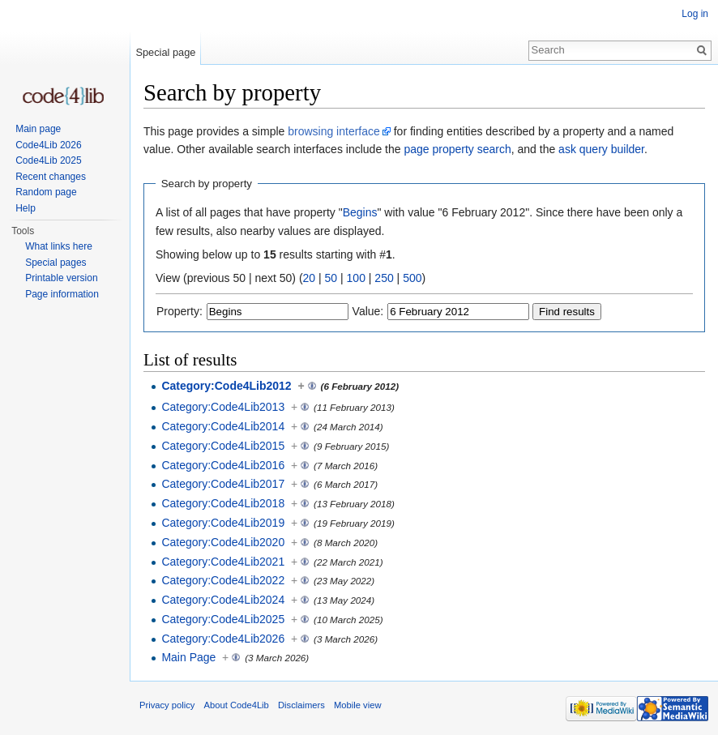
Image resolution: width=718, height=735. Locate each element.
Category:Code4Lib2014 (222, 426)
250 (383, 277)
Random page (45, 192)
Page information (62, 294)
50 (331, 277)
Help (25, 208)
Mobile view (357, 705)
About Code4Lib (236, 705)
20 (309, 277)
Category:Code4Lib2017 (222, 483)
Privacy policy (166, 705)
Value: (368, 311)
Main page (38, 129)
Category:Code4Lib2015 (222, 445)
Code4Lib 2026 (48, 145)
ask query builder (601, 149)
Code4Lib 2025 (48, 160)
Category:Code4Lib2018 (222, 503)
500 (412, 277)
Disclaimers (301, 705)
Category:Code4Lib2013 (222, 406)
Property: (179, 311)
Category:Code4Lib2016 (222, 465)
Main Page (188, 657)
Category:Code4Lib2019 (222, 522)
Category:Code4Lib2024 (222, 599)
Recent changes (50, 176)
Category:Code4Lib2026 (222, 638)
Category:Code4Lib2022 (222, 580)
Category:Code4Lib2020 (222, 542)
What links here (58, 246)
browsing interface (334, 131)
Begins (360, 212)
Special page (165, 52)
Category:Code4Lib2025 (222, 619)
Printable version (61, 278)
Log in (695, 13)
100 (356, 277)
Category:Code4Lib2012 (226, 385)
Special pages (55, 262)
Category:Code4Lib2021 (222, 561)
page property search (457, 149)
